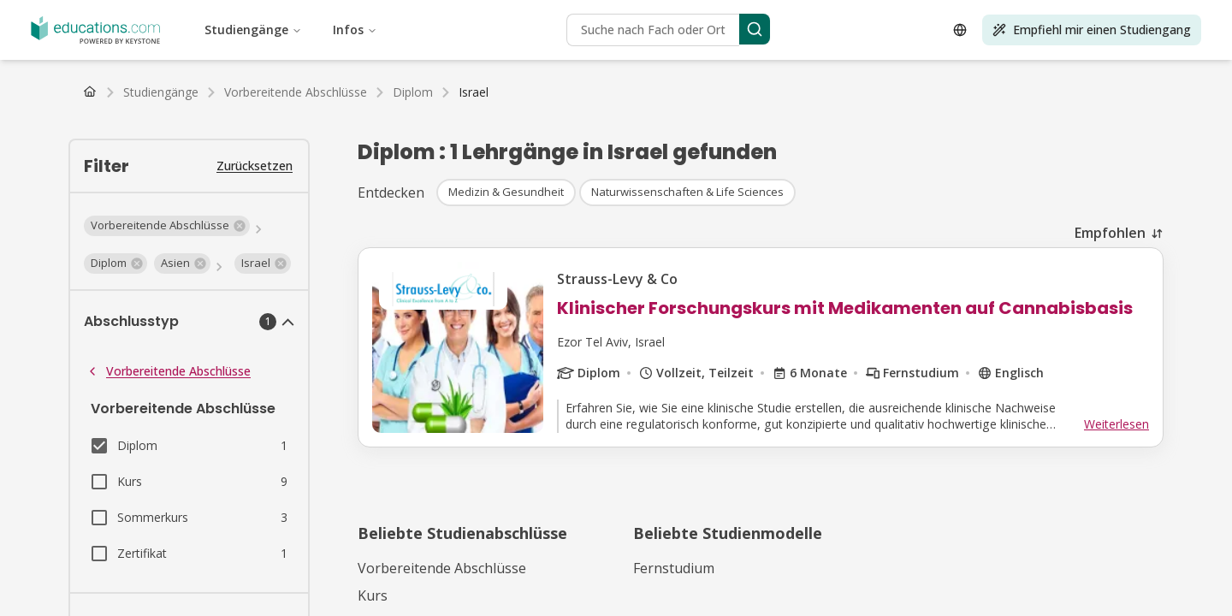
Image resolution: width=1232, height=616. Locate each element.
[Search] (754, 29)
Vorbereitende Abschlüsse (168, 371)
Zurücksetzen (254, 165)
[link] (474, 92)
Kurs (373, 595)
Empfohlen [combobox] (1110, 232)
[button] (167, 226)
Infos (355, 29)
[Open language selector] (960, 30)
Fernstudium (673, 568)
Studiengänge (253, 29)
